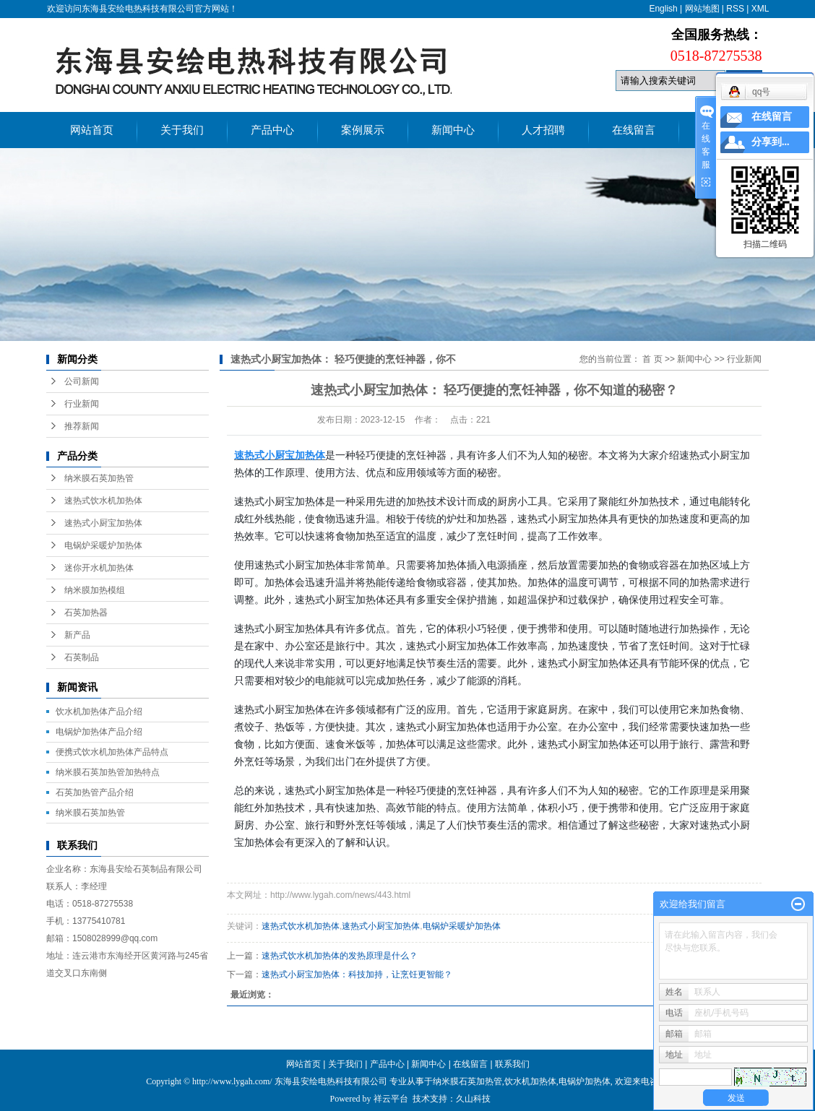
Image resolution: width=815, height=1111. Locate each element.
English (663, 9)
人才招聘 (543, 130)
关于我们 (182, 130)
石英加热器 (86, 613)
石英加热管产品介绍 (95, 792)
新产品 (77, 635)
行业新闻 (81, 404)
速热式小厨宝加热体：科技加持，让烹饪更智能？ (357, 974)
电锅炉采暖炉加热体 (103, 545)
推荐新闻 (81, 426)
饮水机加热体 (530, 1081)
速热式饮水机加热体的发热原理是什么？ (340, 956)
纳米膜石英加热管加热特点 (108, 772)
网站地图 (702, 9)
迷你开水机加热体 (99, 568)
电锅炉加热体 (585, 1081)
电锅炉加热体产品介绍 (99, 732)
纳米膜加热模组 (94, 590)
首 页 (652, 359)
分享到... (770, 142)
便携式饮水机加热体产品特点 (112, 752)
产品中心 (272, 130)
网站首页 (91, 130)
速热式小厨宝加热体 (103, 523)
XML (760, 9)
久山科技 (473, 1099)
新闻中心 (453, 130)
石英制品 (81, 657)
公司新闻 (81, 381)
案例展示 (362, 130)
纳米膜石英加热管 (99, 478)
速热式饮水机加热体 (103, 501)
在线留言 (633, 130)
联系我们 (512, 1064)
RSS (735, 9)
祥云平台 (391, 1099)
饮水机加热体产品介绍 (99, 711)
